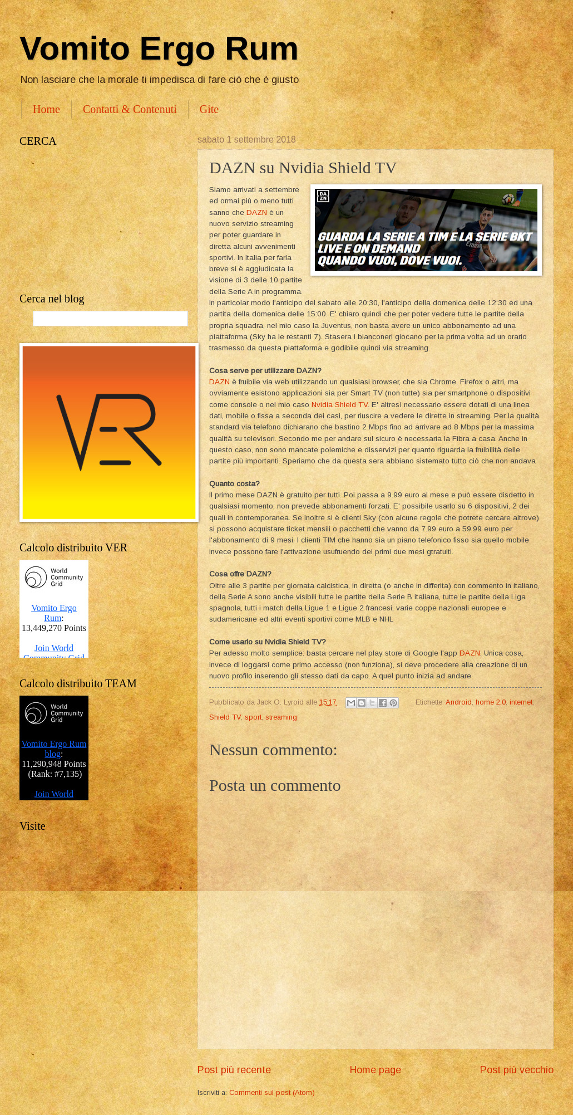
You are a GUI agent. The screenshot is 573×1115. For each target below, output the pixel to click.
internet (521, 702)
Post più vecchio (517, 1069)
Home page (375, 1069)
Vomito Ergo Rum (159, 48)
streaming (281, 717)
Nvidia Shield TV (340, 404)
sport (253, 717)
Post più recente (234, 1069)
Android (459, 702)
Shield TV (225, 717)
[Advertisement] (97, 220)
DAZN (256, 212)
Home (46, 109)
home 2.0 (491, 702)
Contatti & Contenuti (130, 109)
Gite (209, 109)
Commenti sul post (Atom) (272, 1092)
